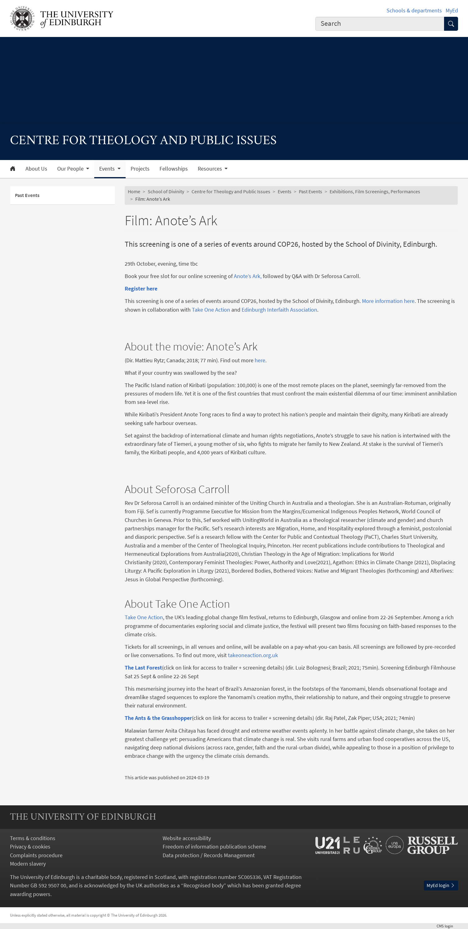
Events (284, 191)
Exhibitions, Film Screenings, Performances (375, 191)
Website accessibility (187, 838)
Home (134, 191)
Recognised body (203, 885)
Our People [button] (71, 168)
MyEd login (441, 885)
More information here (388, 300)
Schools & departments (414, 10)
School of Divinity (166, 191)
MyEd (452, 10)
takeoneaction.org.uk (253, 655)
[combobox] (379, 24)
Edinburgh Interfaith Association (279, 309)
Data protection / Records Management (209, 855)
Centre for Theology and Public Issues (231, 191)
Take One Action (211, 309)
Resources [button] (210, 168)
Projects (140, 168)
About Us (36, 168)
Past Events (27, 195)
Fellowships (174, 168)
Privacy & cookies (30, 846)
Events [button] (107, 168)
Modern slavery (28, 863)
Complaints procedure (36, 855)
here (260, 360)
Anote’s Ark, (248, 276)
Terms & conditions (32, 838)
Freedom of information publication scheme (214, 846)
